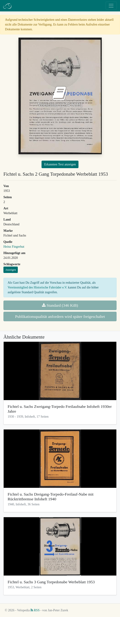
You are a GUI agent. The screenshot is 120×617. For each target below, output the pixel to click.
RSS (35, 610)
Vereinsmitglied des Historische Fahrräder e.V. (37, 287)
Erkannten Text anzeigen (60, 164)
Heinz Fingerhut (13, 246)
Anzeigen (10, 269)
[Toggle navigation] (111, 6)
